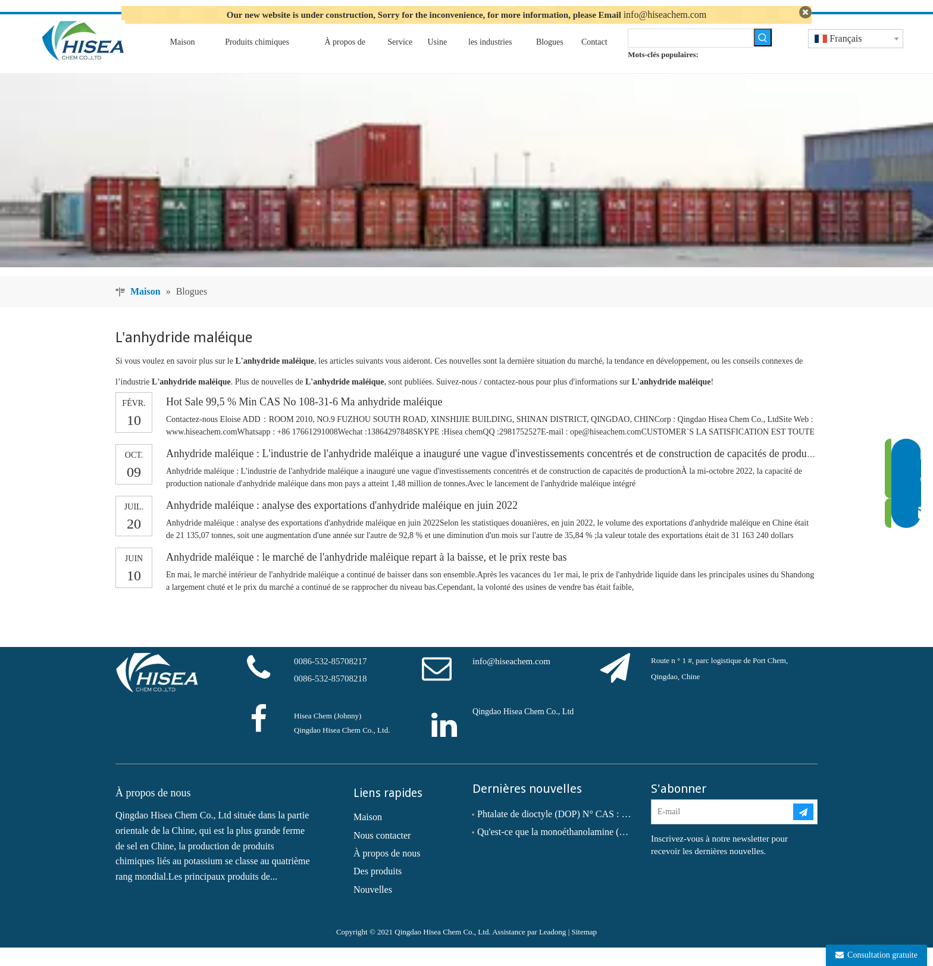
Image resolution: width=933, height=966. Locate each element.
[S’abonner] (803, 829)
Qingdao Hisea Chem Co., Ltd (523, 730)
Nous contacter (382, 853)
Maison (367, 835)
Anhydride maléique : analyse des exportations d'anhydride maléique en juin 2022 (342, 524)
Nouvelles (372, 907)
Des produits (377, 889)
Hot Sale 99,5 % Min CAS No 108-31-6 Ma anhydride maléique (304, 420)
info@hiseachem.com (665, 15)
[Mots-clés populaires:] (763, 55)
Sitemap (584, 950)
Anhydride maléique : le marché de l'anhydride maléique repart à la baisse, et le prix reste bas (366, 576)
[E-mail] (722, 830)
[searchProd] (690, 55)
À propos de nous (386, 871)
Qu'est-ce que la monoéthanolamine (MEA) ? (555, 850)
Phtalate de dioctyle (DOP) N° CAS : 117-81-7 (555, 832)
